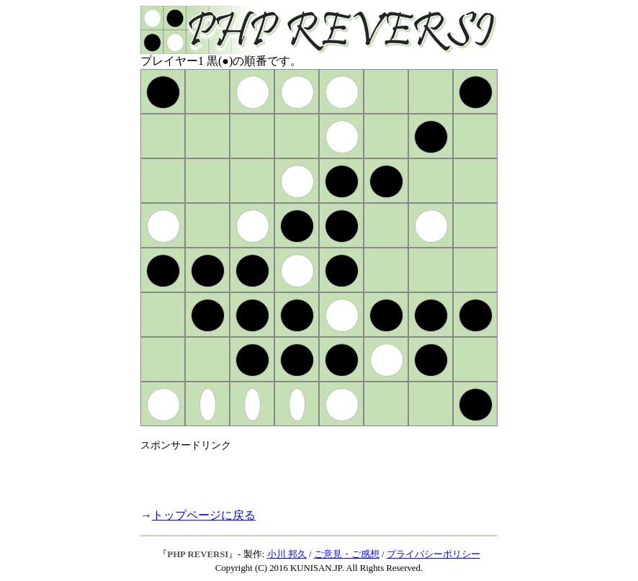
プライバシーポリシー (433, 554)
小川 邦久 (287, 554)
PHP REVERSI (197, 554)
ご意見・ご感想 (346, 554)
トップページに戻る (204, 515)
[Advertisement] (308, 473)
